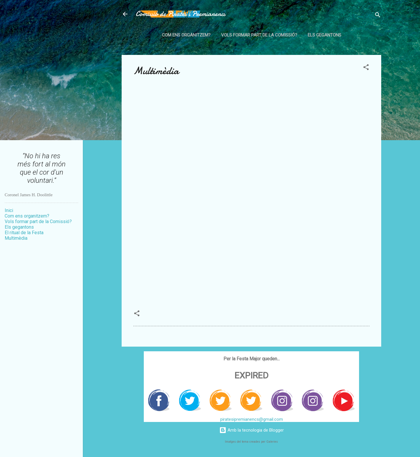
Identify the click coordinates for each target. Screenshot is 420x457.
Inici (9, 210)
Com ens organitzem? (186, 35)
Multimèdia (16, 238)
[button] (366, 68)
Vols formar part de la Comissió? (259, 35)
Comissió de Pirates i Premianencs (180, 14)
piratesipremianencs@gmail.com (251, 419)
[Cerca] (377, 16)
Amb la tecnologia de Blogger (251, 430)
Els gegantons (324, 35)
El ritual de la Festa (24, 232)
